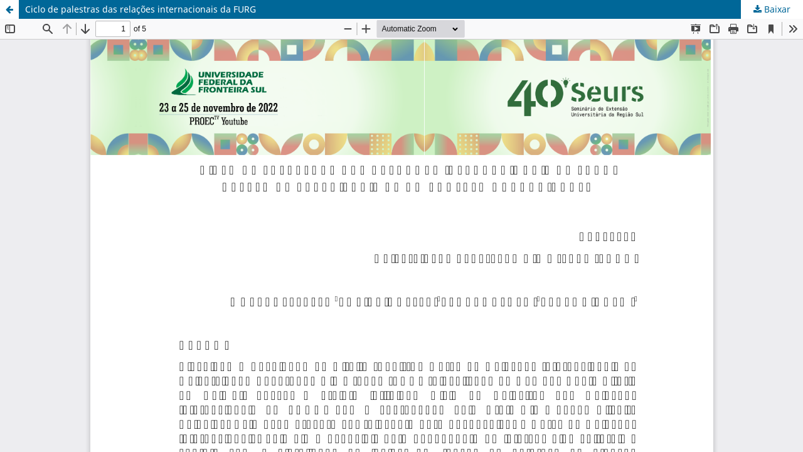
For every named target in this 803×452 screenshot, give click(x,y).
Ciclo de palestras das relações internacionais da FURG (140, 9)
